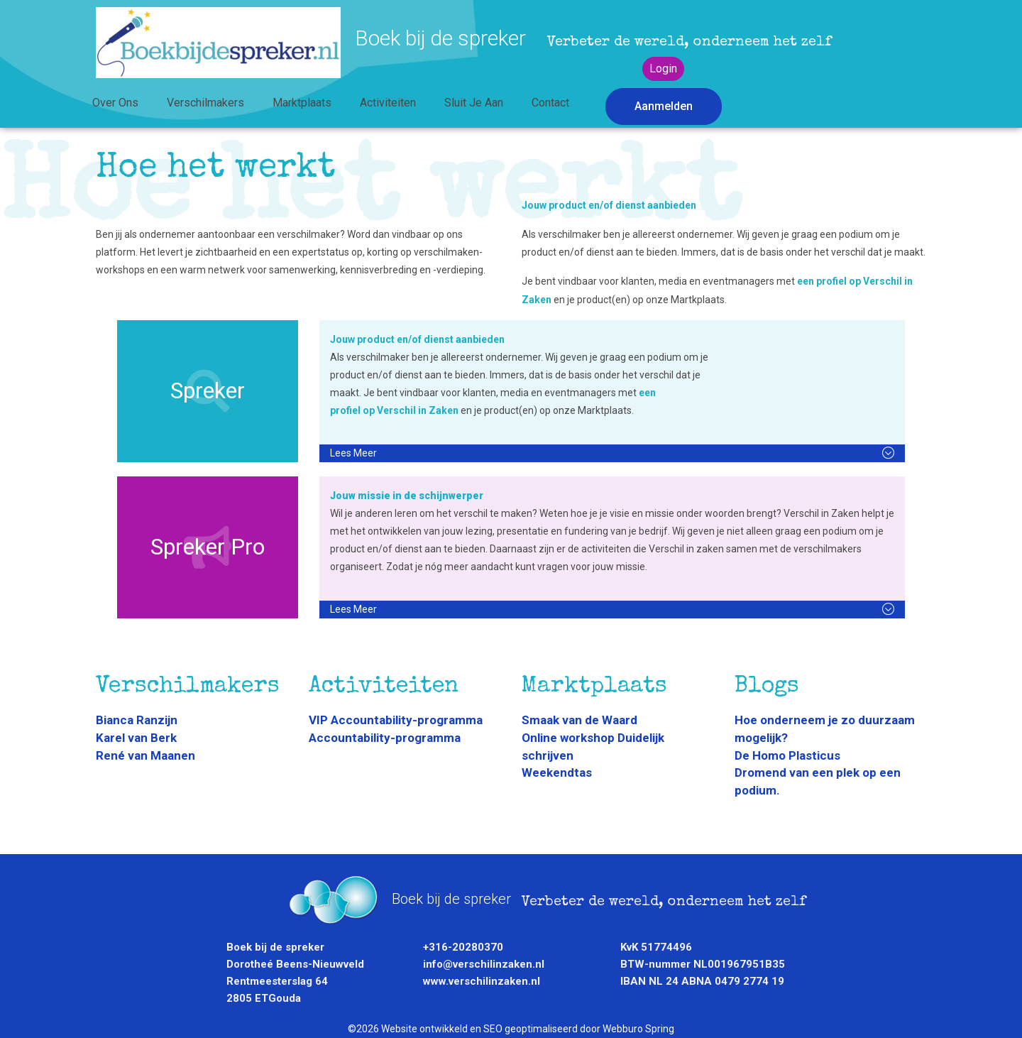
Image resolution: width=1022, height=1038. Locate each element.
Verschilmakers (205, 102)
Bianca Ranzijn (136, 720)
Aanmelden (663, 106)
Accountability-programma (385, 738)
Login (663, 68)
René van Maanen (145, 755)
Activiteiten (388, 102)
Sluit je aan (473, 102)
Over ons (115, 102)
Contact (550, 102)
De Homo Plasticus (787, 755)
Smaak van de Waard (579, 720)
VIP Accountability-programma (396, 720)
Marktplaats (302, 102)
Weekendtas (557, 772)
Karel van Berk (136, 738)
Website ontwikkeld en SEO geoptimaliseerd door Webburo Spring (527, 1028)
